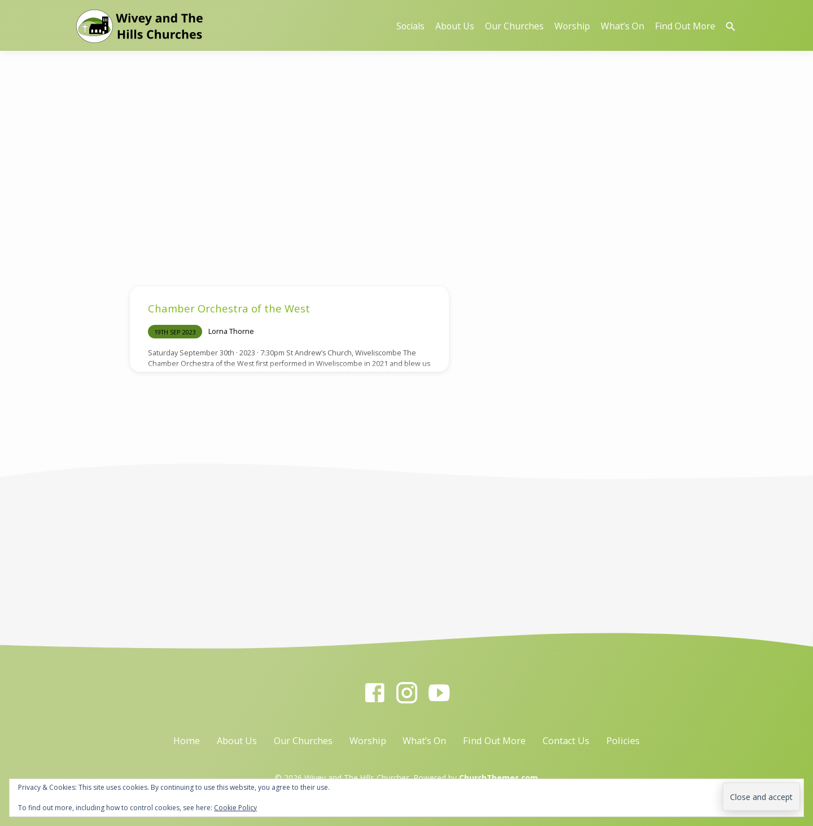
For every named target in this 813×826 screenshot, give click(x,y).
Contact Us (566, 740)
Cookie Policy (235, 807)
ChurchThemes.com (498, 777)
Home (186, 740)
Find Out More (685, 26)
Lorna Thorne (231, 331)
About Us (454, 26)
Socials (410, 26)
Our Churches (514, 26)
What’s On (622, 26)
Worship (572, 26)
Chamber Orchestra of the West (229, 308)
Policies (623, 740)
